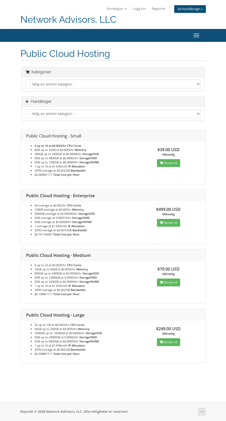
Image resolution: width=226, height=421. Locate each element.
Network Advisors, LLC (68, 19)
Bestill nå (168, 163)
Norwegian (117, 8)
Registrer (158, 8)
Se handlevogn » (190, 9)
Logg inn (139, 8)
